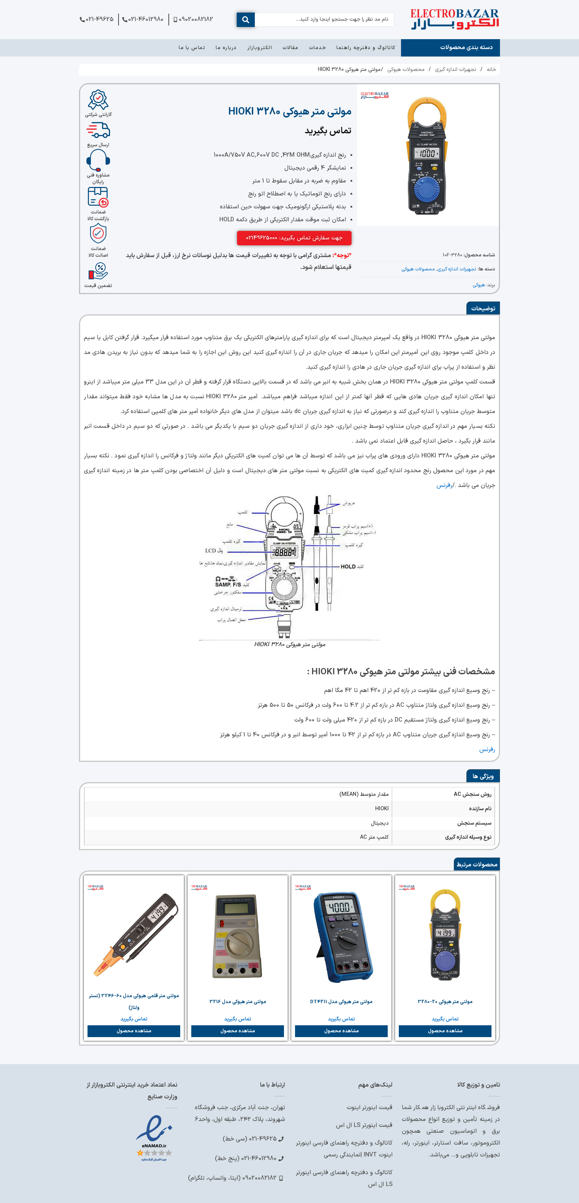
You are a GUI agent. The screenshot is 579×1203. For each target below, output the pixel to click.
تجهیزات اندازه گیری (455, 70)
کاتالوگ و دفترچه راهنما (366, 48)
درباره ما (226, 48)
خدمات (317, 48)
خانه (491, 70)
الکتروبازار (260, 48)
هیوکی (479, 285)
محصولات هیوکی (406, 70)
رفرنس (444, 485)
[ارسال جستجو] (246, 20)
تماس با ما (192, 48)
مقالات (290, 48)
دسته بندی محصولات (466, 47)
